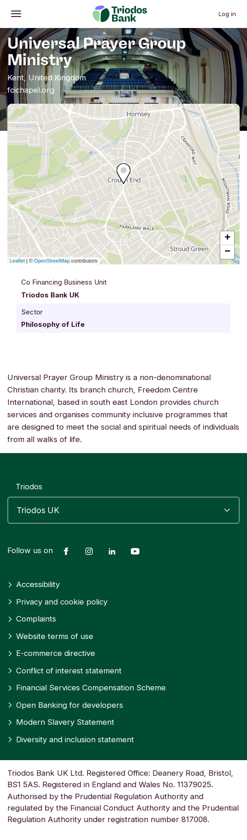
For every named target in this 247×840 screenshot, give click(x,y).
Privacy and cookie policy (57, 601)
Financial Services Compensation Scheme (86, 687)
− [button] (227, 252)
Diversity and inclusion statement (70, 739)
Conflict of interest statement (64, 670)
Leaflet (17, 260)
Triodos (29, 486)
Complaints (31, 618)
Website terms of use (50, 636)
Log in (227, 13)
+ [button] (227, 238)
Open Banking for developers (65, 705)
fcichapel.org (30, 90)
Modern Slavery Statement (60, 722)
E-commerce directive (51, 653)
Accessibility (33, 584)
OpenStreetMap (52, 260)
